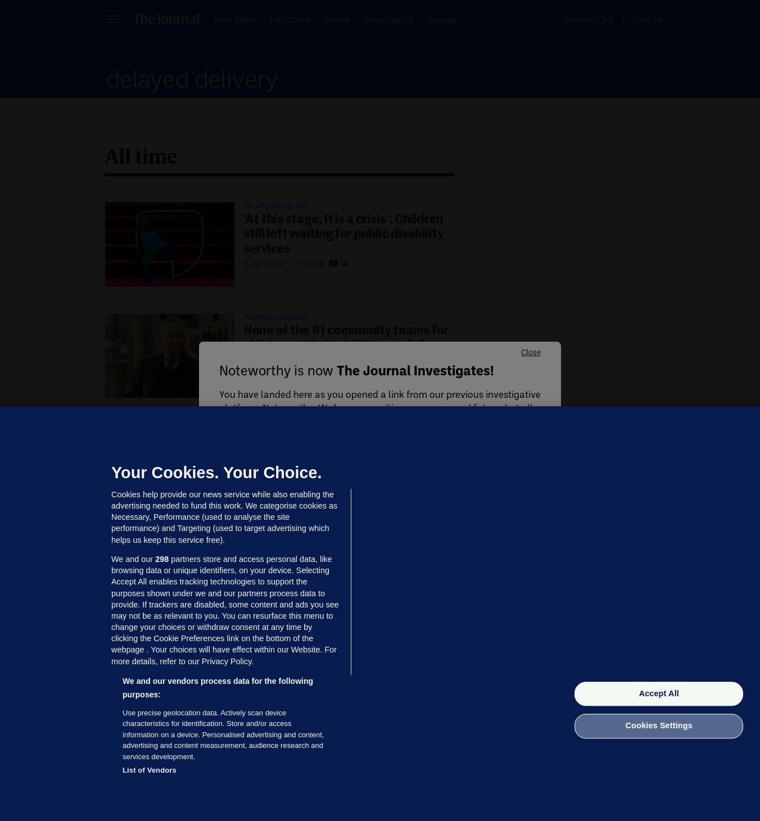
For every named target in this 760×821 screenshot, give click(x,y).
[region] (380, 613)
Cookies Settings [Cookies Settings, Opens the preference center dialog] (659, 726)
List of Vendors (150, 770)
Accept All (659, 693)
